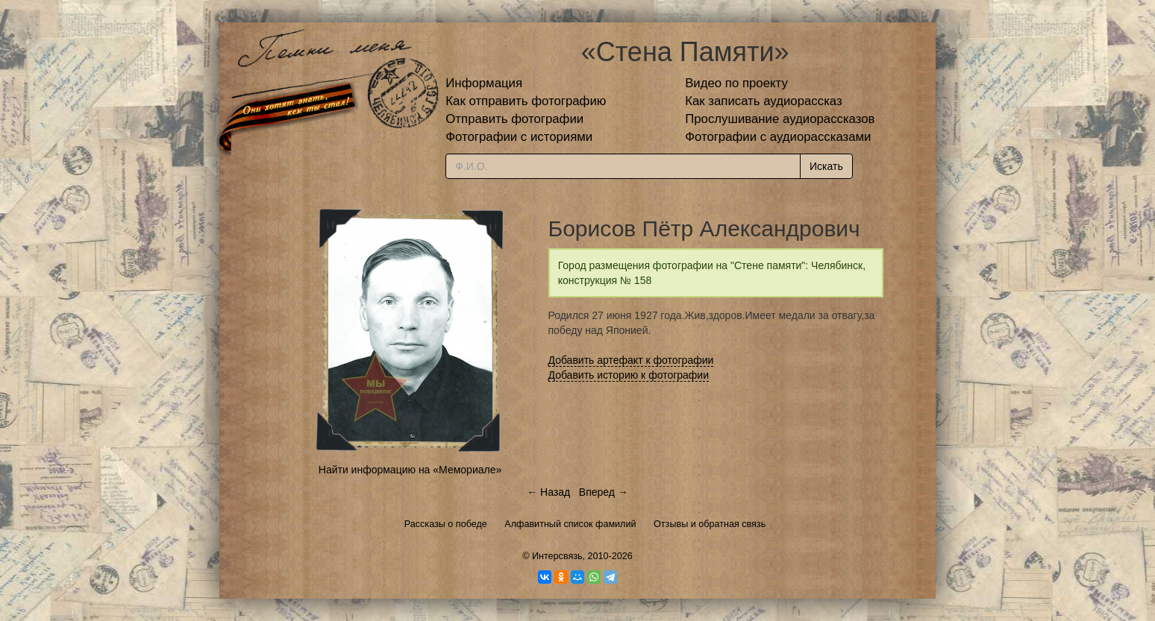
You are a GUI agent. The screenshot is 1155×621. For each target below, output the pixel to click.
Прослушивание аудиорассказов (779, 119)
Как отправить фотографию (525, 101)
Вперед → (603, 492)
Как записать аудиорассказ (763, 101)
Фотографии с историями (518, 137)
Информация (483, 83)
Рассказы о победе (445, 524)
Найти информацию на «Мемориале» (410, 470)
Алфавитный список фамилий (570, 524)
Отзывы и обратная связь (710, 524)
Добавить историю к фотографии (629, 375)
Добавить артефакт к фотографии (631, 360)
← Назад (548, 492)
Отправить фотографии (514, 119)
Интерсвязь (557, 556)
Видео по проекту (736, 83)
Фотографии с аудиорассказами (778, 137)
